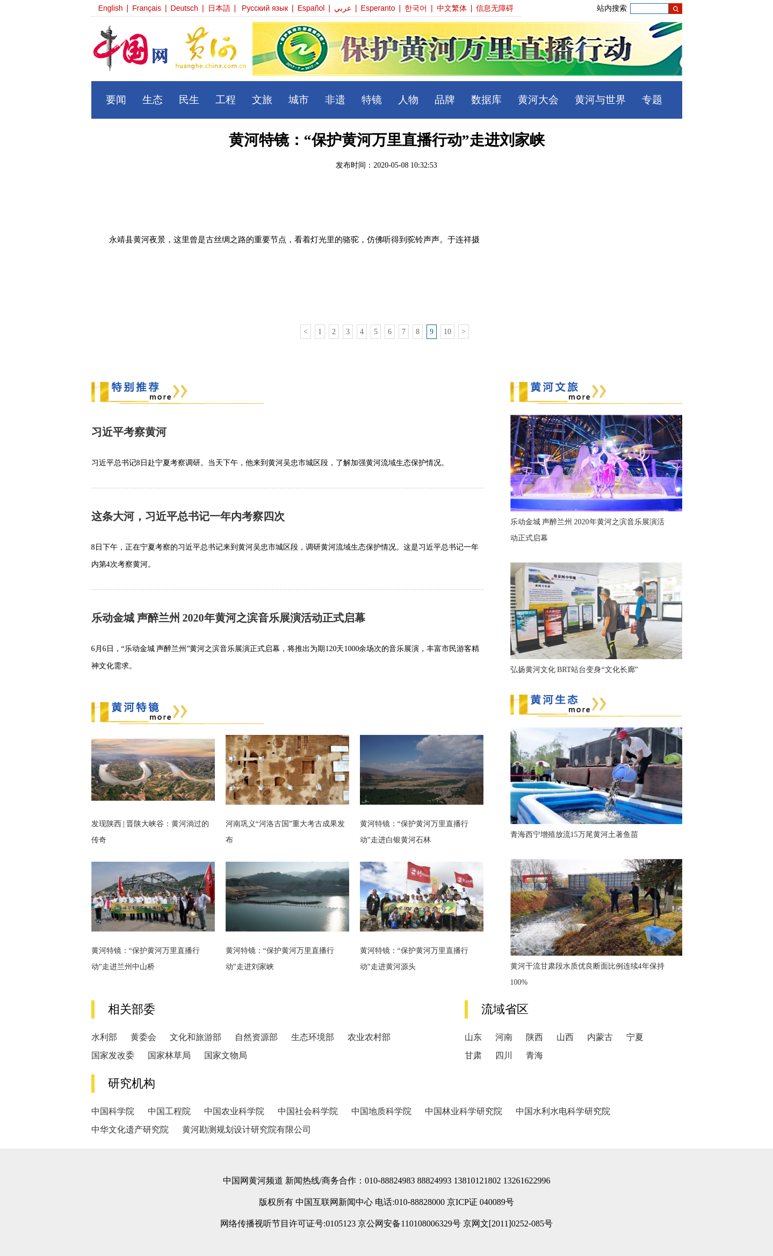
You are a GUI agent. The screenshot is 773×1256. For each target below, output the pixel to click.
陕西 (534, 1037)
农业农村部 (369, 1037)
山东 (473, 1037)
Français (146, 8)
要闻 (116, 99)
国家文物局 (225, 1055)
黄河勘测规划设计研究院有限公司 (246, 1129)
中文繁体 (452, 8)
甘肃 (473, 1055)
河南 (503, 1037)
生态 (152, 99)
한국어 (415, 8)
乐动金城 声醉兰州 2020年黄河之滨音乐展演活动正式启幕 (228, 618)
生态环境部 (312, 1037)
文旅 (262, 99)
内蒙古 (600, 1037)
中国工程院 (169, 1111)
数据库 (486, 99)
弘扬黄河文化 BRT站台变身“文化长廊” (574, 670)
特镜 (372, 99)
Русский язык (265, 8)
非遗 (335, 99)
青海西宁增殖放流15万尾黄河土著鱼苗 (574, 835)
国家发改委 (112, 1055)
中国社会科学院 (308, 1111)
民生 (189, 99)
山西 (565, 1037)
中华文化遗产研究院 (130, 1129)
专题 (652, 99)
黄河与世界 (600, 99)
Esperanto (378, 8)
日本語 (219, 8)
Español (311, 8)
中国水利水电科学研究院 (563, 1111)
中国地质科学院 (381, 1111)
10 (447, 332)
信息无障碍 (495, 8)
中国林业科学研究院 (463, 1111)
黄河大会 (538, 99)
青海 (534, 1055)
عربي (342, 8)
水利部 (104, 1037)
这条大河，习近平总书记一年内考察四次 (188, 516)
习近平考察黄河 (129, 432)
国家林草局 (169, 1055)
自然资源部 (256, 1037)
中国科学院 (112, 1111)
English (110, 8)
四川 (503, 1055)
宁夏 (635, 1037)
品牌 (445, 99)
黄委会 (143, 1037)
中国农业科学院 (234, 1111)
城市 (298, 99)
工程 (225, 99)
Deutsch (184, 8)
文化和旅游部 (195, 1037)
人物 (408, 99)
